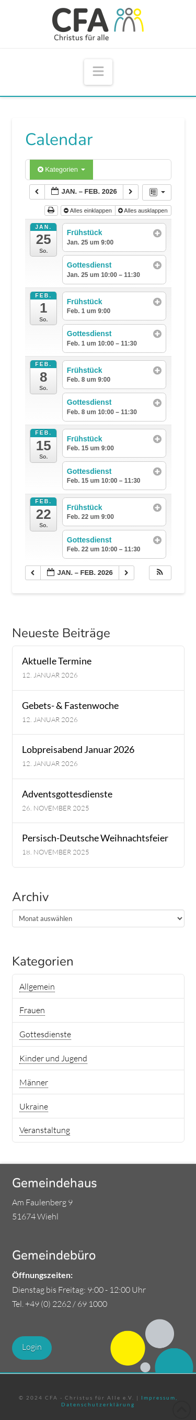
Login (32, 1346)
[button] (98, 72)
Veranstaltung (44, 1130)
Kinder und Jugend (53, 1058)
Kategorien (61, 169)
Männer (33, 1082)
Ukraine (33, 1106)
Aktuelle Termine (56, 661)
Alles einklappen (88, 210)
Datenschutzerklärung (98, 1404)
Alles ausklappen (143, 210)
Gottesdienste (45, 1034)
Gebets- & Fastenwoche (70, 705)
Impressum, (159, 1397)
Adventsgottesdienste (67, 794)
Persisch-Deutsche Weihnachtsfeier (95, 838)
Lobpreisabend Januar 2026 (78, 749)
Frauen (32, 1010)
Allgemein (37, 986)
